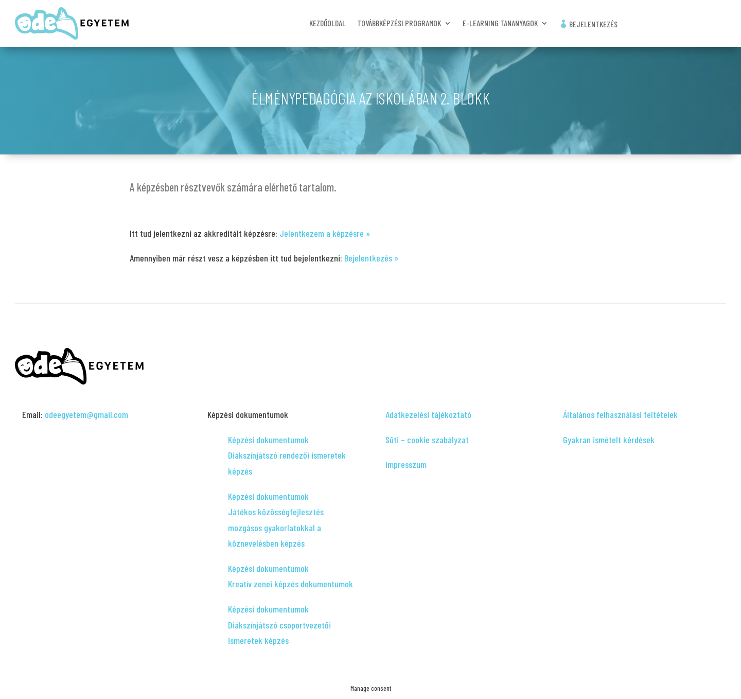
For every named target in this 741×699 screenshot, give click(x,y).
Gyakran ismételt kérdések (609, 439)
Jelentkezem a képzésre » (324, 233)
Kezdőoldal (327, 24)
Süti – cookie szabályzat (427, 439)
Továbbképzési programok (399, 24)
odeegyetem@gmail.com (86, 414)
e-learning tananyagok (500, 24)
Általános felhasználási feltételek (620, 414)
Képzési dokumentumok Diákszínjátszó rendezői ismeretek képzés (287, 455)
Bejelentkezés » (371, 258)
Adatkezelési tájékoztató (428, 414)
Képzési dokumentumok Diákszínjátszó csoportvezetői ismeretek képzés (279, 624)
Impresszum (406, 464)
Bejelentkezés (588, 24)
